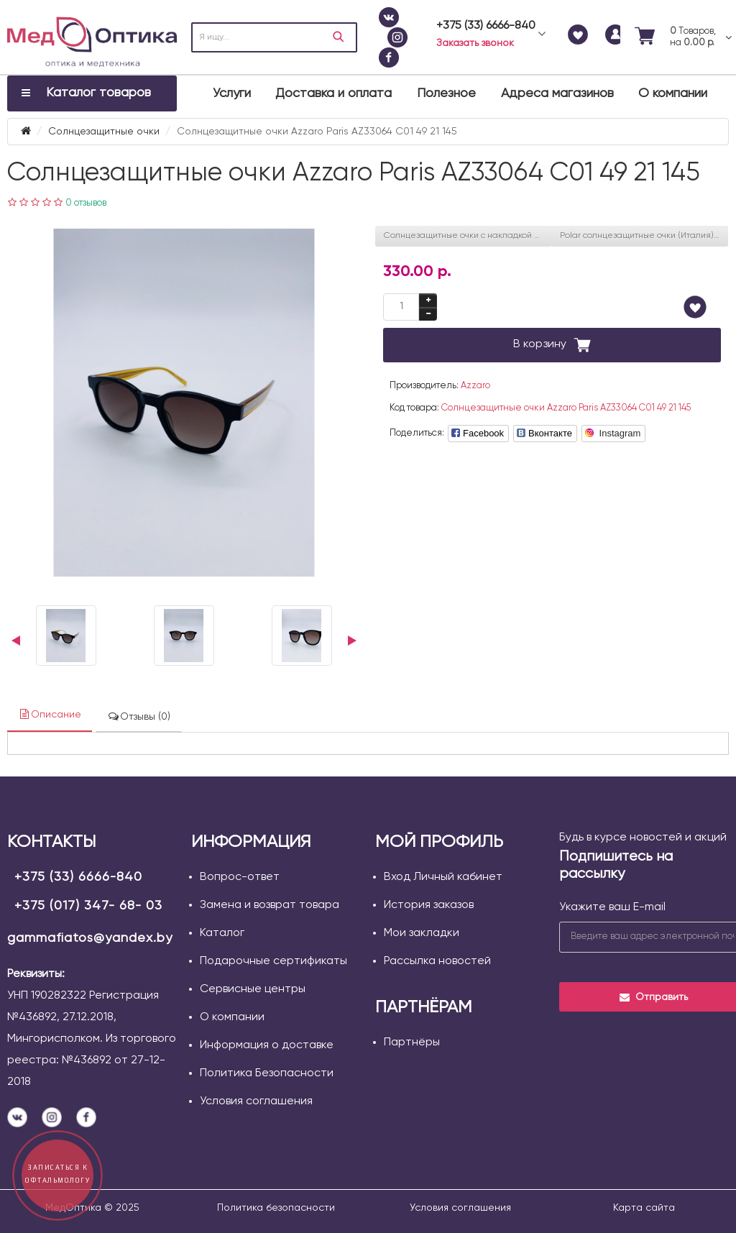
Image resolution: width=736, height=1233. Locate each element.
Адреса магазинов (557, 93)
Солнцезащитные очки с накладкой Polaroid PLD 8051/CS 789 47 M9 (468, 236)
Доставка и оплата (333, 93)
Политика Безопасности (267, 1073)
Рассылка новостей (437, 961)
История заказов (429, 905)
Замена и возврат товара (269, 905)
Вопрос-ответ (240, 877)
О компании (672, 93)
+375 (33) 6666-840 (78, 877)
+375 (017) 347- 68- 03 (88, 905)
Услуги (232, 93)
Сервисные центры (252, 989)
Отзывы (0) (138, 716)
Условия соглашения (256, 1101)
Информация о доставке (267, 1045)
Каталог (222, 933)
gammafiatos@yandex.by (89, 938)
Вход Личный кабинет (443, 877)
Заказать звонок (475, 43)
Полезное (446, 93)
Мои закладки (421, 933)
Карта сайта (644, 1208)
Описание (49, 714)
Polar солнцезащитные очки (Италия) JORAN (644, 236)
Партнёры (412, 1042)
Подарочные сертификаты (273, 961)
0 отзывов (85, 203)
